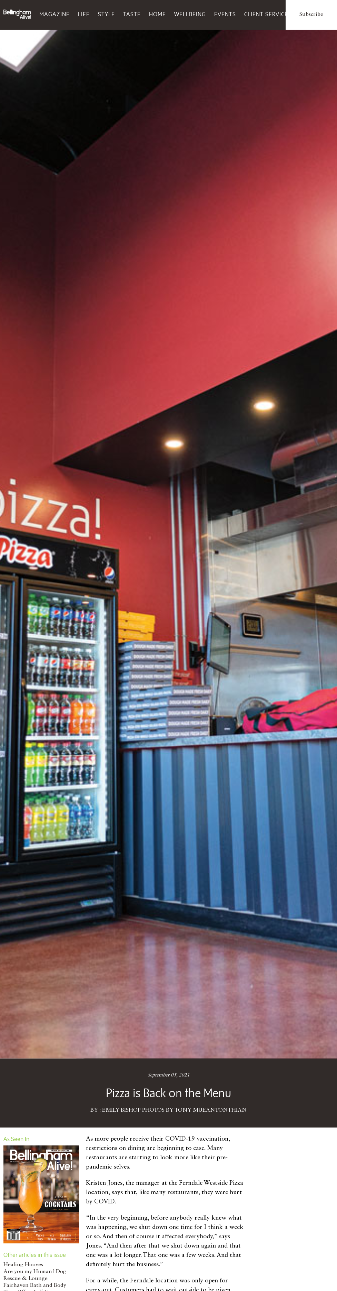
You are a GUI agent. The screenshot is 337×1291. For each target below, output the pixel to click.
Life (84, 14)
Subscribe (311, 14)
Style (106, 14)
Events (225, 14)
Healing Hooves (23, 1265)
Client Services (267, 14)
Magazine (54, 14)
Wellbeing (190, 14)
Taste (132, 14)
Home (157, 14)
